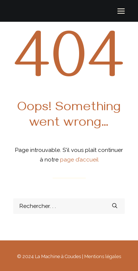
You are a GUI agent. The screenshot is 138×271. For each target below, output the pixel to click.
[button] (121, 11)
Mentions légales (102, 256)
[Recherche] (69, 206)
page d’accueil (79, 159)
